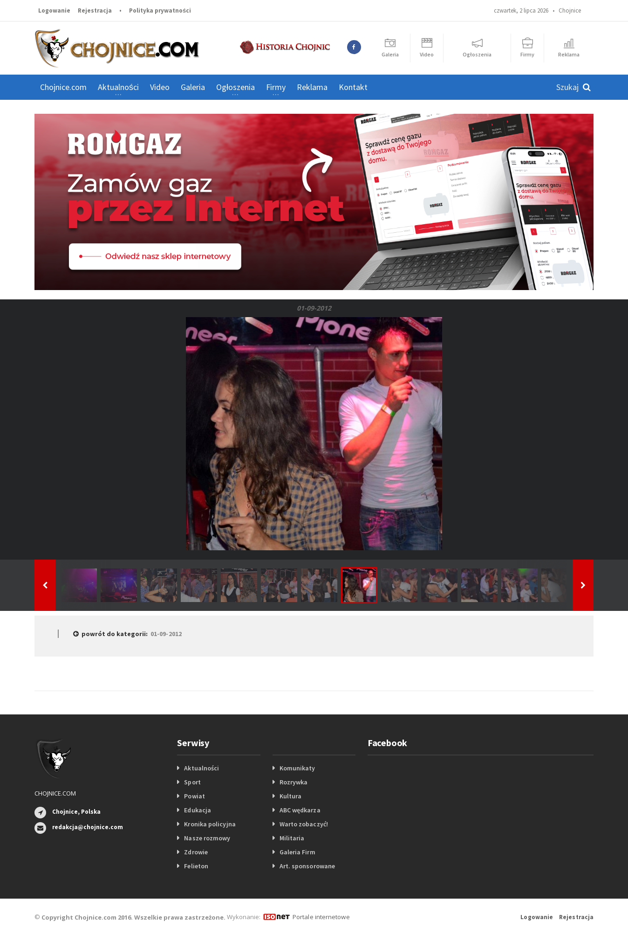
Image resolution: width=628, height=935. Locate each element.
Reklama (312, 87)
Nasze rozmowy (207, 838)
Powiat (194, 796)
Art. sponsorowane (307, 866)
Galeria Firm (297, 852)
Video (160, 87)
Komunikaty (297, 768)
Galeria (193, 87)
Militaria (292, 838)
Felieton (196, 866)
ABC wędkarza (300, 810)
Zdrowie (195, 852)
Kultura (290, 796)
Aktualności (201, 768)
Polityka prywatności (160, 10)
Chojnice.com (63, 87)
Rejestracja (95, 10)
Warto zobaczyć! (304, 824)
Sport (192, 782)
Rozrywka (293, 782)
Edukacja (197, 810)
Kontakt (353, 87)
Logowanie (54, 10)
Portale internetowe (321, 917)
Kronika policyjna (209, 824)
